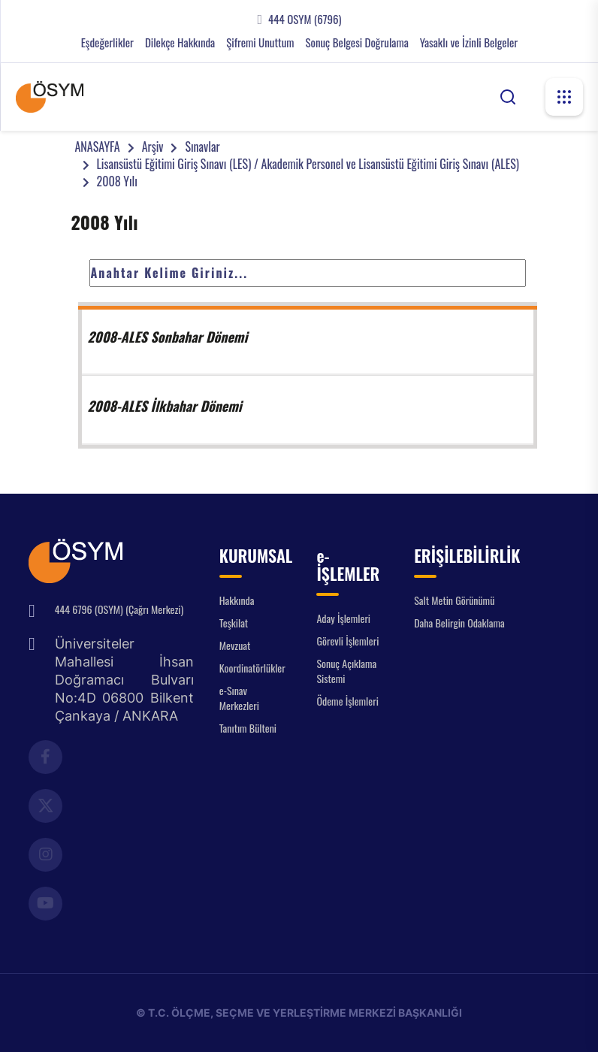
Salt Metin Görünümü (454, 600)
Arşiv (153, 147)
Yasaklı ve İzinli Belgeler (469, 42)
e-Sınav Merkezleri (239, 697)
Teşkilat (233, 622)
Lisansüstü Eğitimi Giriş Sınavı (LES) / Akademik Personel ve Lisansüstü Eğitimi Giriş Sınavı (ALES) (308, 164)
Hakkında (237, 600)
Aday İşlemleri (343, 618)
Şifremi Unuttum (260, 42)
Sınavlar (202, 147)
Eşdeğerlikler (107, 42)
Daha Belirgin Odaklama (459, 622)
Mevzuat (235, 645)
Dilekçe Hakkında (180, 42)
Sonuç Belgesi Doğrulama (356, 42)
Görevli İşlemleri (347, 640)
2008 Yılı (117, 181)
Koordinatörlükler (252, 668)
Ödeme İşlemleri (347, 701)
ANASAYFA (97, 147)
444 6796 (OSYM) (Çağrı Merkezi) (119, 609)
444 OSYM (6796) (304, 19)
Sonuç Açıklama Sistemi (346, 670)
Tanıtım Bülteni (247, 728)
